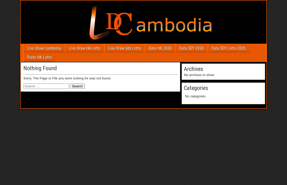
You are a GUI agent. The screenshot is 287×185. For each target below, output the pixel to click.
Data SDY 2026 (191, 48)
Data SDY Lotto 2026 (228, 48)
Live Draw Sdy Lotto (124, 48)
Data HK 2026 (160, 48)
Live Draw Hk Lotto (84, 48)
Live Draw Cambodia (44, 48)
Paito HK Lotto (39, 57)
